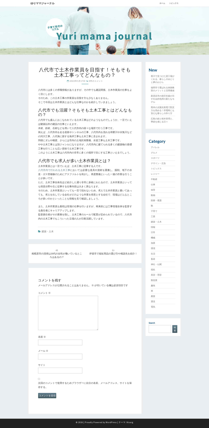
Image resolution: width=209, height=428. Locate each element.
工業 (153, 216)
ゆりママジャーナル (43, 3)
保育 (153, 190)
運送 (153, 301)
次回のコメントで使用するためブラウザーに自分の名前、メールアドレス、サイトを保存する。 (85, 385)
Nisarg (129, 422)
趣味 (153, 285)
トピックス (173, 3)
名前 (42, 336)
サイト (41, 364)
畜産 (153, 259)
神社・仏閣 (156, 264)
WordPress (111, 422)
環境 (153, 248)
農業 (153, 296)
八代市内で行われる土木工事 (54, 170)
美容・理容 (156, 275)
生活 (153, 253)
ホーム (162, 3)
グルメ (154, 152)
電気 (153, 306)
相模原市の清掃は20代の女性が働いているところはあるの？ (57, 253)
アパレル (155, 147)
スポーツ (155, 158)
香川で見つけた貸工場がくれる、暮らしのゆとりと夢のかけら (162, 79)
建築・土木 (48, 231)
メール (43, 350)
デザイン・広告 (158, 163)
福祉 (153, 269)
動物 (153, 195)
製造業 (154, 280)
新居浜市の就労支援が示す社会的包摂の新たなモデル (162, 98)
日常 (153, 232)
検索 (175, 329)
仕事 (153, 184)
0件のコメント (96, 81)
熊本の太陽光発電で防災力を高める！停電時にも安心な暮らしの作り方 (162, 110)
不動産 (154, 179)
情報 (153, 227)
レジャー (155, 174)
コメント (44, 292)
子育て (154, 211)
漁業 (153, 243)
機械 (153, 237)
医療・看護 (156, 200)
